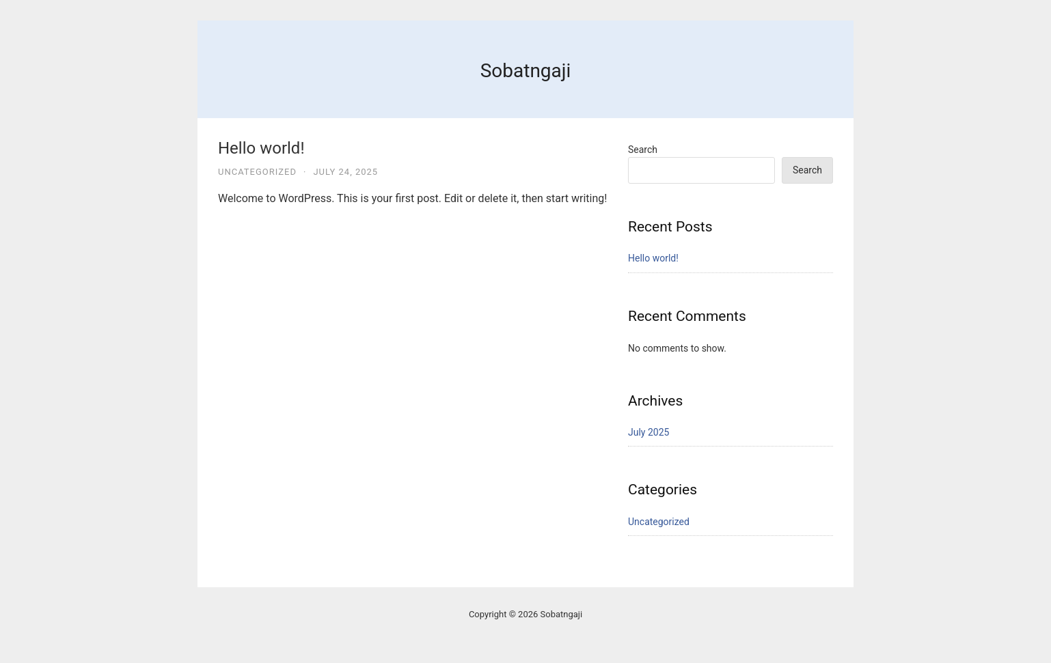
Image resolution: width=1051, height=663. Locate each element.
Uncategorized (257, 172)
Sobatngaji (525, 70)
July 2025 (648, 432)
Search (642, 149)
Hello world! (261, 148)
